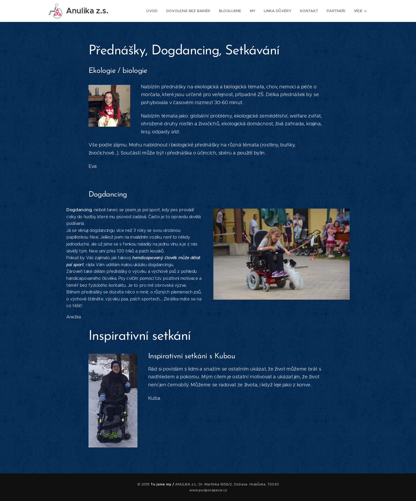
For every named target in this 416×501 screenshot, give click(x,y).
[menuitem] (156, 11)
